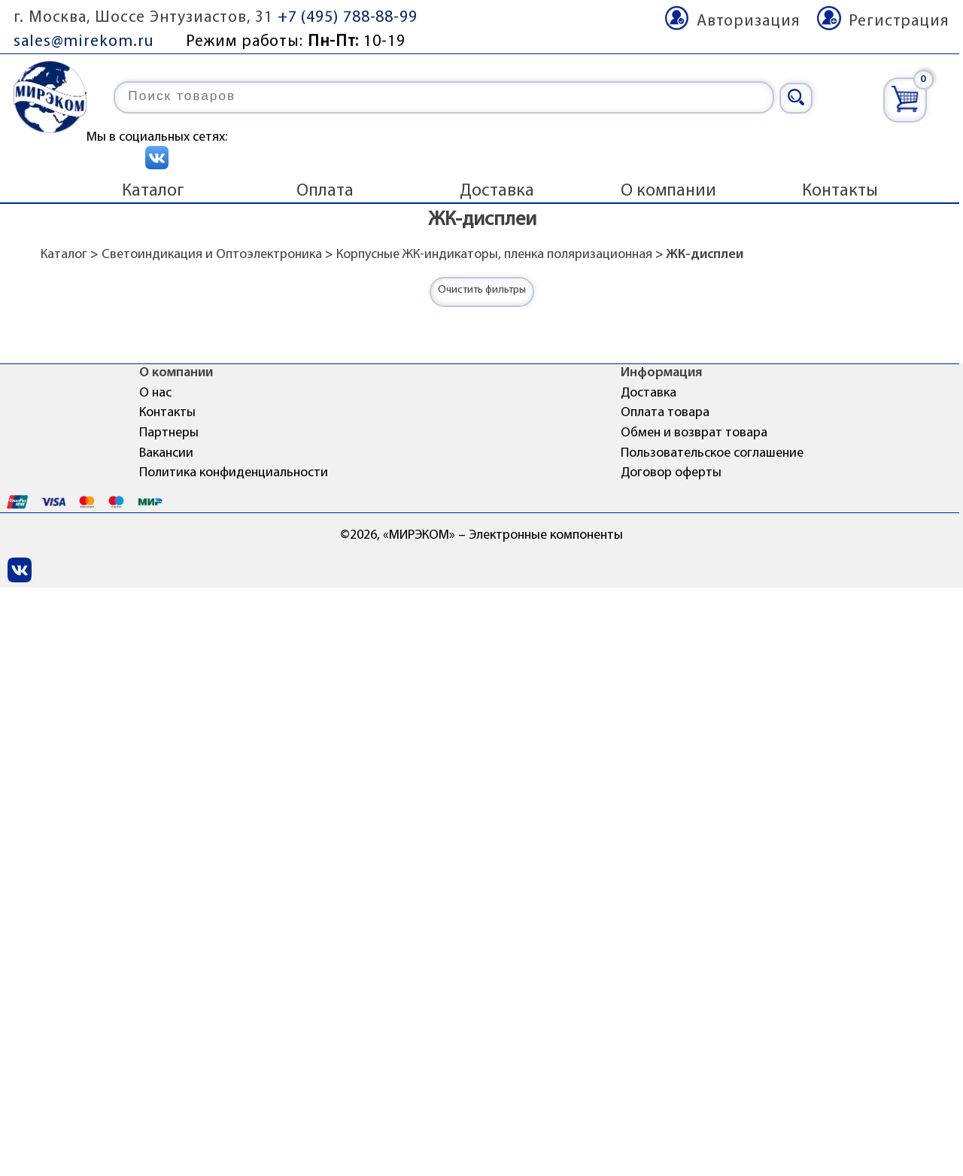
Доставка (497, 191)
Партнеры (169, 433)
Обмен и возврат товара (694, 433)
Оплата (325, 191)
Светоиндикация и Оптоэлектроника (212, 255)
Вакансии (166, 453)
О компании (668, 191)
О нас (155, 393)
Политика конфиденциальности (233, 473)
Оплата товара (665, 413)
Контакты (840, 191)
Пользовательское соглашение (712, 453)
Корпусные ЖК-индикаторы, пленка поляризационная (494, 255)
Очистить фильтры (482, 290)
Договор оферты (671, 473)
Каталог (153, 191)
